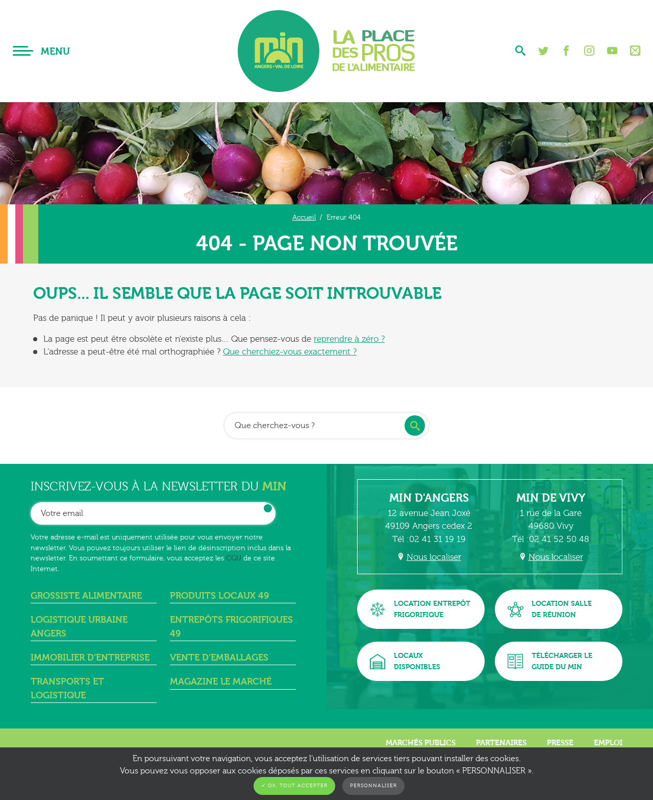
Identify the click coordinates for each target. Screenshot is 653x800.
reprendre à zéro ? (349, 339)
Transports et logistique (67, 688)
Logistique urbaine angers (79, 627)
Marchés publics (421, 742)
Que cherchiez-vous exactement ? (290, 352)
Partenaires (501, 742)
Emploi (608, 742)
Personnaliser (373, 786)
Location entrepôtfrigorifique (420, 609)
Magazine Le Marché (220, 681)
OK (268, 508)
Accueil (304, 217)
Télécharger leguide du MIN (550, 661)
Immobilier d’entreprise (90, 657)
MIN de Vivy (551, 498)
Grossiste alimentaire (86, 596)
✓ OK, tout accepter (294, 786)
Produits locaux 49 (219, 596)
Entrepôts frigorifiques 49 (231, 627)
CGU (233, 558)
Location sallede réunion (550, 609)
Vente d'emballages (219, 657)
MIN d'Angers (429, 498)
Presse (560, 742)
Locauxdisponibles (405, 661)
